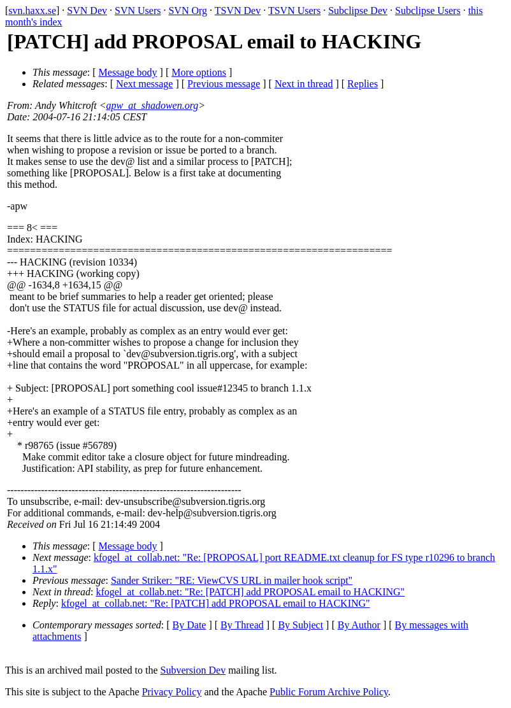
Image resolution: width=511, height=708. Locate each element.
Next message (144, 83)
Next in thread (304, 83)
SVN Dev (87, 10)
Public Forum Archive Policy (329, 691)
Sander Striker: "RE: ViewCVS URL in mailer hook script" (231, 580)
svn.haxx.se (32, 10)
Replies (362, 83)
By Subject (300, 625)
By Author (359, 625)
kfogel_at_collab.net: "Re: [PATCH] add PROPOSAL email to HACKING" (250, 591)
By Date (189, 625)
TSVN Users (294, 10)
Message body (128, 72)
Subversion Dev (193, 670)
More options (198, 72)
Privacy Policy (172, 691)
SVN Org (187, 10)
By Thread (242, 625)
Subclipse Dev (357, 10)
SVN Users (138, 10)
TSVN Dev (238, 10)
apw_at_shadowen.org (152, 105)
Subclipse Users (428, 10)
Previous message (223, 83)
